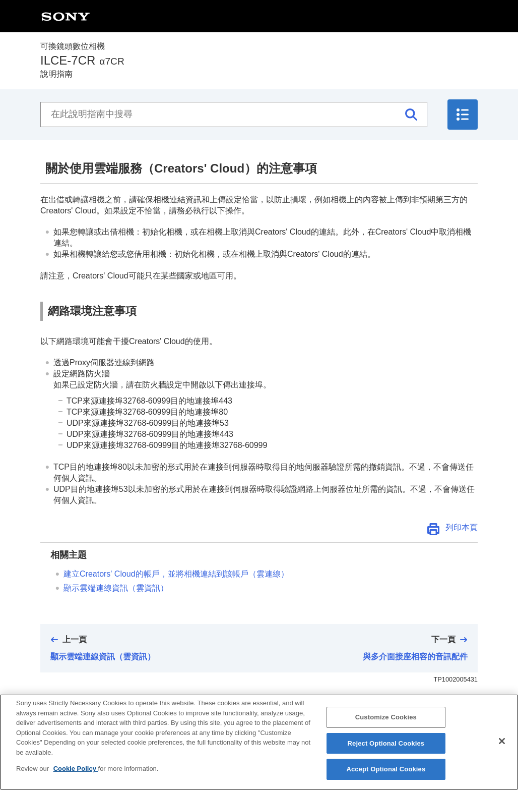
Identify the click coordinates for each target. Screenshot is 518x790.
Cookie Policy (75, 772)
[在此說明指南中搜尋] (233, 114)
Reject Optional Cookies (386, 747)
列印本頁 (461, 527)
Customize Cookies (386, 720)
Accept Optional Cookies (385, 773)
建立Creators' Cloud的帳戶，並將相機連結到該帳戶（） (176, 574)
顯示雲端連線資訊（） (115, 588)
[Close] (502, 744)
